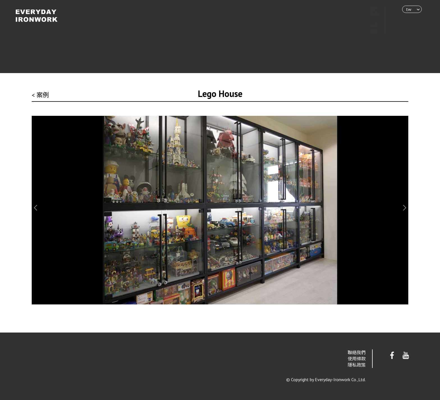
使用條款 (357, 358)
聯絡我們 (357, 352)
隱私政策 (357, 365)
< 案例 (40, 95)
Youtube (406, 355)
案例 (368, 20)
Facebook (392, 355)
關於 (368, 9)
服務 (368, 14)
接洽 (368, 31)
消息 (368, 25)
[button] (36, 208)
